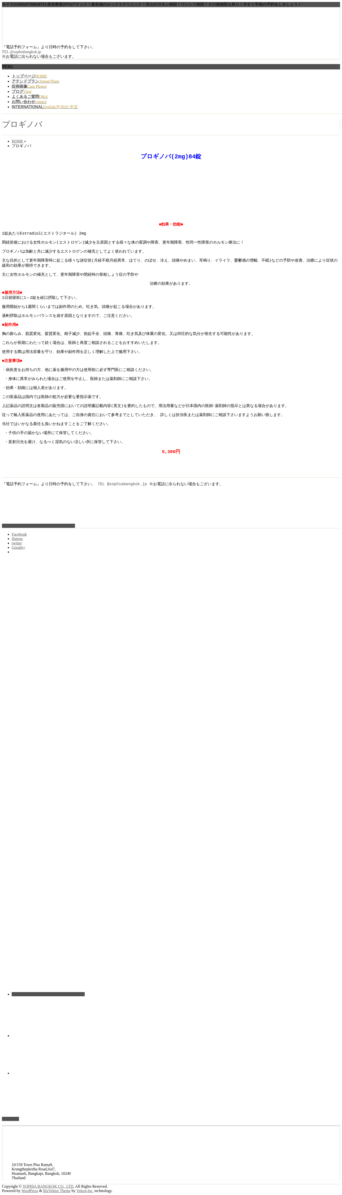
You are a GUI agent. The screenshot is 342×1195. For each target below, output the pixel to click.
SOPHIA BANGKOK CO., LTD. (48, 1186)
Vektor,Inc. (84, 1191)
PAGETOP (10, 1119)
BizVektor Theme (57, 1191)
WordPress (29, 1191)
